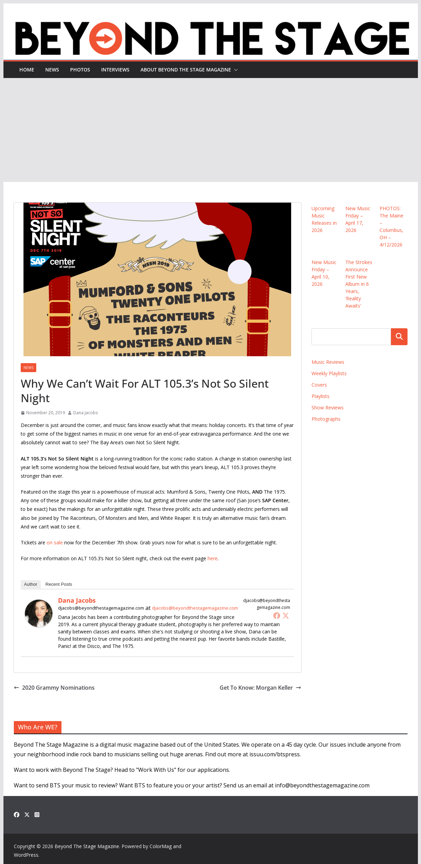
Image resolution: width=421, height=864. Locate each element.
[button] (234, 70)
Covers (319, 384)
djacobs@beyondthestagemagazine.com (195, 608)
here (213, 558)
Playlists (320, 396)
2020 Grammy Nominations (54, 687)
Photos (80, 69)
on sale (55, 542)
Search (399, 336)
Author (30, 584)
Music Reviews (328, 362)
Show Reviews (328, 407)
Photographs (326, 419)
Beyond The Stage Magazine (87, 846)
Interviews (115, 69)
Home (26, 69)
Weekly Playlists (329, 373)
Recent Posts (58, 584)
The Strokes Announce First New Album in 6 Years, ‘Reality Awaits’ (358, 284)
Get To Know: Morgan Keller (260, 687)
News (52, 69)
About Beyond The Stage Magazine (186, 69)
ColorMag (161, 846)
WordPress (26, 855)
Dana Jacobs (85, 413)
